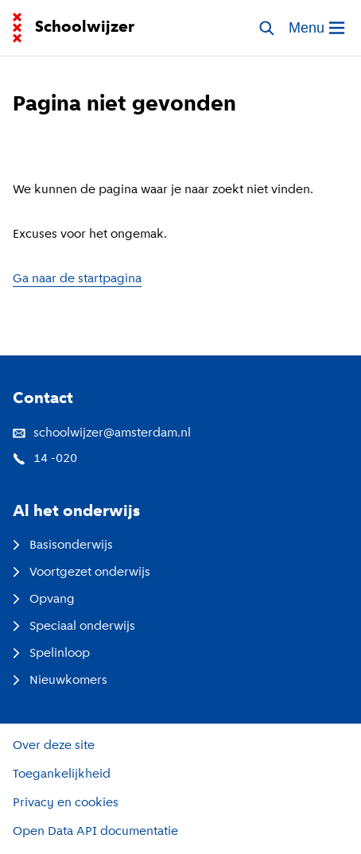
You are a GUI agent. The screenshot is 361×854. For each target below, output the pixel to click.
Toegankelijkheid (62, 774)
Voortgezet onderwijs (81, 572)
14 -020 (45, 458)
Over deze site (54, 745)
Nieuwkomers (60, 680)
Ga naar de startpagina (77, 279)
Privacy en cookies (65, 803)
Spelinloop (51, 653)
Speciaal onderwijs (74, 626)
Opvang (44, 599)
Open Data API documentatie (95, 831)
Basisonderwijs (63, 545)
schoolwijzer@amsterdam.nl (102, 433)
